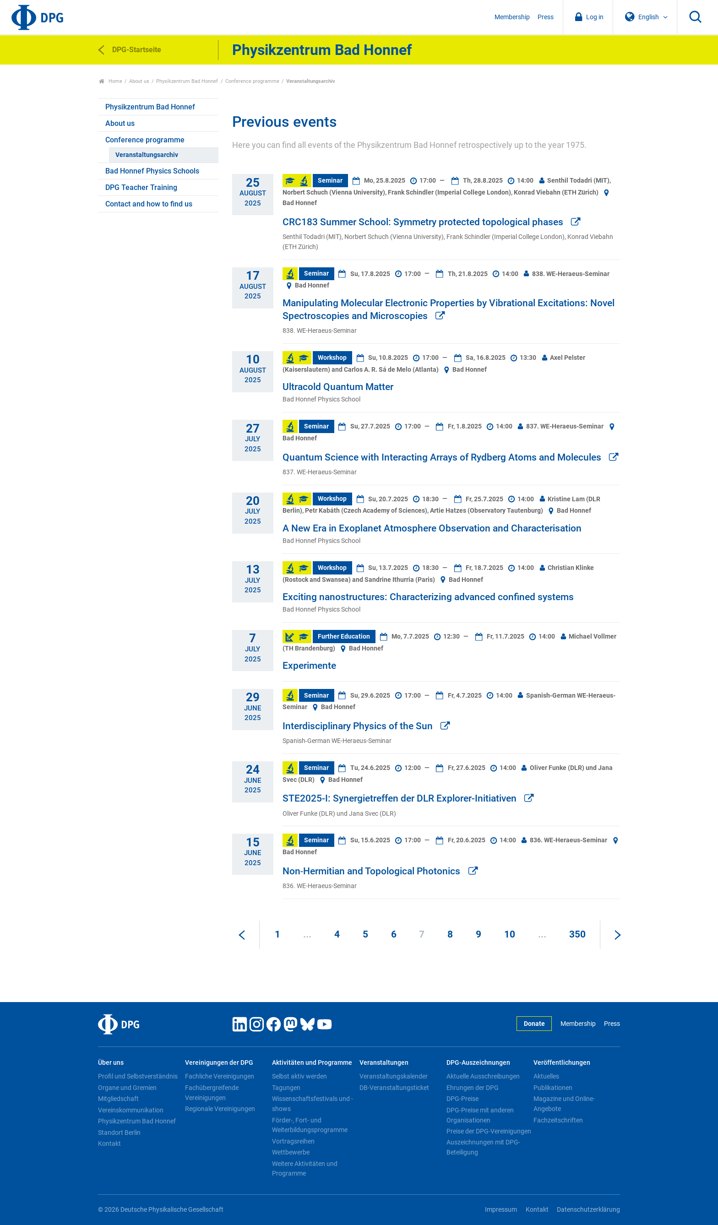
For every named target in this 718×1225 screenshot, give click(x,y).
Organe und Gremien (127, 1087)
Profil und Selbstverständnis (138, 1076)
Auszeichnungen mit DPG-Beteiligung (483, 1147)
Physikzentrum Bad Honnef (187, 81)
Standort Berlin (119, 1132)
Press (546, 17)
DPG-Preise (462, 1098)
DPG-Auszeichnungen (478, 1063)
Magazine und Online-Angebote (564, 1103)
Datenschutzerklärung (588, 1210)
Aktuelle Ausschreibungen (483, 1076)
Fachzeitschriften (558, 1120)
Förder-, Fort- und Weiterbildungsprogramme (310, 1125)
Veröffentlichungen (561, 1063)
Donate (534, 1024)
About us (139, 81)
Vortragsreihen (293, 1141)
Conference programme (252, 81)
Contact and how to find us (148, 204)
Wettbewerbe (291, 1152)
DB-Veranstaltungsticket (394, 1087)
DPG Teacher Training (141, 187)
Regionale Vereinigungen (220, 1108)
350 (577, 934)
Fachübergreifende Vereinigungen (212, 1092)
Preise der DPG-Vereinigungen (488, 1131)
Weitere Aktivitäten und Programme (304, 1168)
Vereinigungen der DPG (219, 1063)
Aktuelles (546, 1076)
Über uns (111, 1063)
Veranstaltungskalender (393, 1076)
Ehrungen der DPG (472, 1087)
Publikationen (552, 1087)
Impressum (501, 1210)
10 (509, 934)
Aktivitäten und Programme (312, 1063)
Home (110, 81)
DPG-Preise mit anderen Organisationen (480, 1115)
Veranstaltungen (383, 1063)
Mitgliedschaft (118, 1098)
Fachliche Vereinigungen (219, 1076)
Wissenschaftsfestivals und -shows (312, 1103)
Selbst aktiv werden (299, 1076)
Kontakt (109, 1143)
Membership (512, 17)
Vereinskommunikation (130, 1110)
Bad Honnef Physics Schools (152, 171)
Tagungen (286, 1087)
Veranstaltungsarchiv (146, 155)
